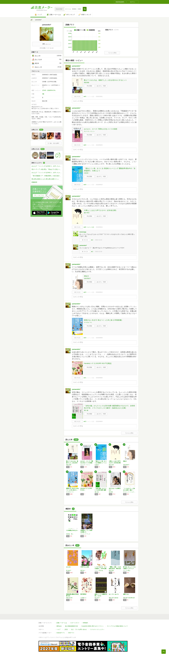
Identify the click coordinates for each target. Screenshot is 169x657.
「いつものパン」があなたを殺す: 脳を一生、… (129, 490)
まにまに (68, 567)
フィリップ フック (85, 534)
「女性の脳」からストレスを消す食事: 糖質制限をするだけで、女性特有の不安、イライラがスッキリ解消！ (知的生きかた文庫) (109, 407)
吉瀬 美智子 (87, 278)
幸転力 (86, 276)
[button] (85, 9)
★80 (85, 227)
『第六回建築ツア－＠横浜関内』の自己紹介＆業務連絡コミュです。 (47, 176)
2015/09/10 (99, 292)
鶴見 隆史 (111, 570)
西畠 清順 (68, 464)
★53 (85, 292)
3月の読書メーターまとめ (46, 48)
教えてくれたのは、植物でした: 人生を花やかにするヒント (105, 80)
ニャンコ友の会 (99, 570)
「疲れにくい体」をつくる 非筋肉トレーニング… (101, 463)
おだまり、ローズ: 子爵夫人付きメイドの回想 (100, 129)
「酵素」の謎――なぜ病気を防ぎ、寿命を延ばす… (115, 568)
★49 (85, 184)
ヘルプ (58, 629)
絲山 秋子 (97, 597)
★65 (85, 96)
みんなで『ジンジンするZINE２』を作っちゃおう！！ (47, 172)
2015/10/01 (99, 96)
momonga (82, 232)
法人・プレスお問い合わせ (79, 629)
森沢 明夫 (86, 212)
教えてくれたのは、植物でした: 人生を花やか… (72, 463)
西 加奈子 (68, 570)
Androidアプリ (60, 632)
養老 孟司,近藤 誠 (113, 597)
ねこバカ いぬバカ (114, 594)
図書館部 (34, 182)
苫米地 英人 (69, 534)
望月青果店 (83, 594)
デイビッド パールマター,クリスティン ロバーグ (129, 492)
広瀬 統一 (86, 173)
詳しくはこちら (39, 195)
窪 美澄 (111, 492)
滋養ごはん (126, 594)
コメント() (90, 96)
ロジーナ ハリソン (89, 131)
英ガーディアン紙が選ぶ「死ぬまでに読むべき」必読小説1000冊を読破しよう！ (47, 169)
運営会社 (59, 626)
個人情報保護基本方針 (71, 626)
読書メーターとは (61, 622)
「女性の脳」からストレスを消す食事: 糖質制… (100, 490)
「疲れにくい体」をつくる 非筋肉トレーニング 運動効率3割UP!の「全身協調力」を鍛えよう (109, 169)
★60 (85, 145)
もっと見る (112, 52)
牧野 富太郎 (69, 597)
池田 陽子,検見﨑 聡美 (129, 597)
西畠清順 (86, 82)
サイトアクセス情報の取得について (117, 626)
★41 (85, 378)
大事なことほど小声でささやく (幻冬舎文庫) (100, 210)
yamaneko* (76, 66)
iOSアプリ (71, 632)
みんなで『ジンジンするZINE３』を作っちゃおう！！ (47, 166)
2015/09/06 (99, 377)
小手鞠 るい (83, 597)
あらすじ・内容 (101, 86)
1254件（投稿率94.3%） (49, 90)
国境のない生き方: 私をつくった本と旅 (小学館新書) (103, 320)
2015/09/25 (99, 145)
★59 (85, 338)
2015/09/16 (99, 184)
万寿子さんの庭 (84, 567)
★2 (92, 240)
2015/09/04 (99, 421)
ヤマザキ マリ (88, 322)
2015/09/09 (99, 337)
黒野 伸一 (82, 570)
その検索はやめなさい (72, 530)
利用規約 (85, 622)
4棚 (43, 94)
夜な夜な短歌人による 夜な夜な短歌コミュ (45, 179)
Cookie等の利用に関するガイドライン (92, 626)
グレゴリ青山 (126, 570)
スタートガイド (74, 622)
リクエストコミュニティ (97, 629)
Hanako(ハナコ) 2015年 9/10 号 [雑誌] (97, 363)
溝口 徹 (86, 410)
